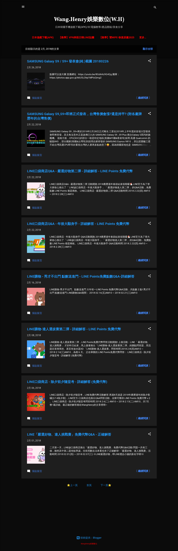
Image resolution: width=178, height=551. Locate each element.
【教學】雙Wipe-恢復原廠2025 (122, 37)
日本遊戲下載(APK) (49, 37)
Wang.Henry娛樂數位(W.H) (89, 20)
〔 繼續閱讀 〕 (143, 98)
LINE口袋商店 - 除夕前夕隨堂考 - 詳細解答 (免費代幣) (67, 382)
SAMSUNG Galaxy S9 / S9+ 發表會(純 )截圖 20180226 (68, 62)
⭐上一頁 (72, 485)
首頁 (89, 485)
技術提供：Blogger (89, 537)
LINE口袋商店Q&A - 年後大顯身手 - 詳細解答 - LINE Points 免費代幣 (78, 224)
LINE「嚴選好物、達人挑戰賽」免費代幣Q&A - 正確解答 (69, 435)
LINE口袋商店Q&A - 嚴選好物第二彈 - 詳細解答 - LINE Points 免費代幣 (80, 172)
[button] (149, 61)
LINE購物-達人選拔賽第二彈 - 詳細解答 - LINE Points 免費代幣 (74, 330)
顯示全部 (148, 49)
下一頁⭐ (106, 485)
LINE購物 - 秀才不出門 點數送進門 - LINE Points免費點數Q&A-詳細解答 (80, 277)
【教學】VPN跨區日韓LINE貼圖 (82, 37)
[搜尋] (155, 7)
